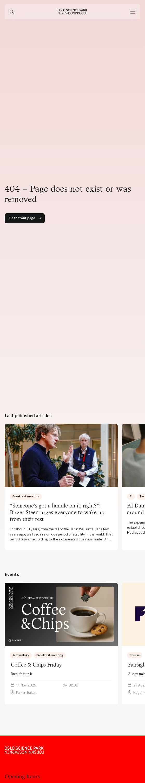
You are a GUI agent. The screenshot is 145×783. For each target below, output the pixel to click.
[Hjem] (72, 11)
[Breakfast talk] (61, 644)
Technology (20, 655)
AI (131, 496)
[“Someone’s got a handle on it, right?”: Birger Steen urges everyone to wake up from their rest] (61, 487)
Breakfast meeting (25, 496)
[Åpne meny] (132, 11)
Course (135, 655)
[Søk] (12, 11)
